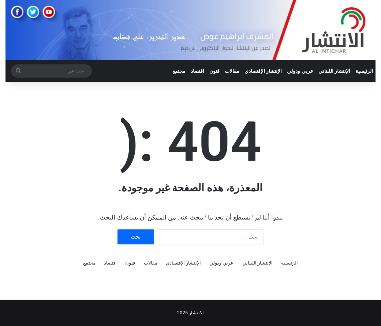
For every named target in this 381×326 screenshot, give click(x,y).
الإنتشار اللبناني (334, 71)
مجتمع (179, 71)
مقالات (232, 71)
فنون (214, 71)
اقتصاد (197, 71)
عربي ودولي (300, 71)
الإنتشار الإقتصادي (263, 71)
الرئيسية (364, 71)
